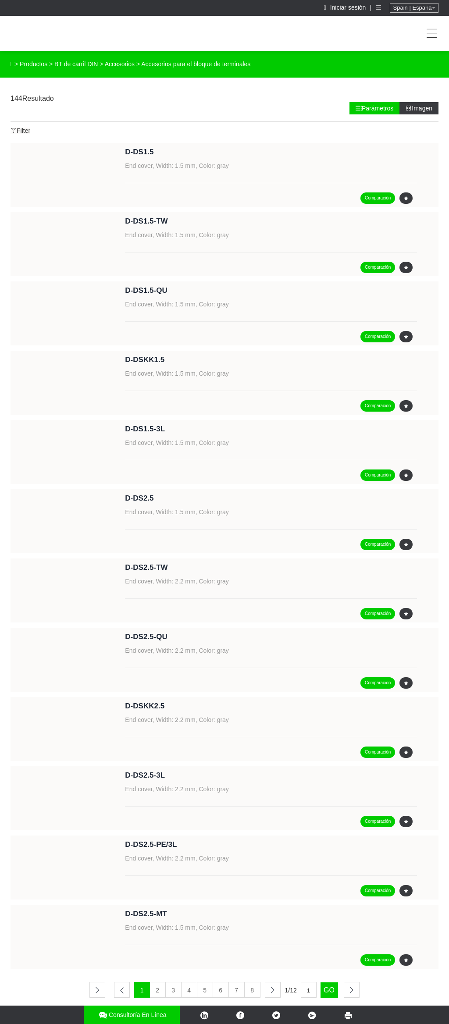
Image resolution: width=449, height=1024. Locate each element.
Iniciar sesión (346, 7)
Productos (33, 64)
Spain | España (414, 7)
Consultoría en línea (132, 1015)
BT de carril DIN (76, 64)
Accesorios (120, 64)
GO (329, 990)
